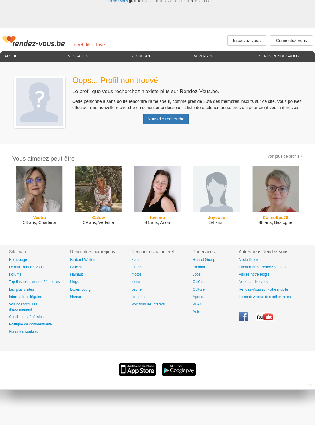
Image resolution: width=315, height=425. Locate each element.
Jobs (197, 274)
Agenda (199, 297)
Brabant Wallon (82, 260)
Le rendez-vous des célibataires (265, 297)
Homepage (18, 260)
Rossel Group (204, 260)
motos (136, 274)
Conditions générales (26, 317)
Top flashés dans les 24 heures (34, 282)
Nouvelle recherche (166, 118)
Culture (199, 289)
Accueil (13, 56)
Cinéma (199, 282)
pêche (136, 289)
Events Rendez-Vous (278, 56)
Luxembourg (80, 289)
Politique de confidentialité (30, 324)
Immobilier (201, 267)
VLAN (197, 304)
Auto (197, 311)
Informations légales (25, 297)
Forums (15, 274)
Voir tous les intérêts (148, 304)
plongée (138, 297)
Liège (74, 282)
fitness (136, 267)
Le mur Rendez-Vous (26, 267)
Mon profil (205, 56)
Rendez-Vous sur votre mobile (263, 289)
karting (136, 260)
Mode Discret (250, 260)
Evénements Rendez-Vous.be (263, 267)
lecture (136, 282)
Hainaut (76, 274)
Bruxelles (77, 267)
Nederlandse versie (254, 282)
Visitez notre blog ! (254, 274)
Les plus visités (21, 289)
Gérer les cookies (23, 331)
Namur (75, 297)
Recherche (142, 56)
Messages (78, 56)
